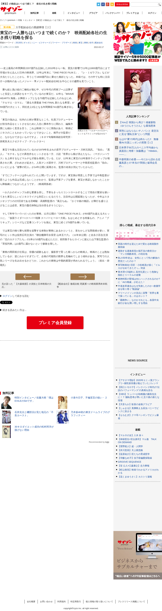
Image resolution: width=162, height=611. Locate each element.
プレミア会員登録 (55, 322)
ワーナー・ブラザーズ (61, 43)
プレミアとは (132, 13)
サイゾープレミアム (11, 10)
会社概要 (31, 601)
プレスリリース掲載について (131, 601)
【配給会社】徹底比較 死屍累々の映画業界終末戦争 (82, 285)
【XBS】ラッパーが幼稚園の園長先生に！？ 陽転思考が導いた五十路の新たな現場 (138, 397)
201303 (19, 43)
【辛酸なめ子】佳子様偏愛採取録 (135, 458)
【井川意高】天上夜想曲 (130, 450)
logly (107, 442)
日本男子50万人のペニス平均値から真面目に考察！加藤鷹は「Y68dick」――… (139, 151)
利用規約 (61, 601)
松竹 (91, 43)
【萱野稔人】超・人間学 (130, 446)
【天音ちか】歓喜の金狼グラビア (135, 404)
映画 (75, 43)
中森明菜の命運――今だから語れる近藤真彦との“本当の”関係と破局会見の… (139, 162)
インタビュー (73, 13)
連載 (54, 13)
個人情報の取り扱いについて (99, 601)
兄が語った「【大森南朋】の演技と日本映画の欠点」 (27, 285)
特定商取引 (75, 601)
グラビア (93, 13)
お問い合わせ (46, 601)
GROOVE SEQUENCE (129, 462)
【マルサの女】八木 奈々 (131, 435)
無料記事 (34, 13)
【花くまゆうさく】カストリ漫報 (135, 476)
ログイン (7, 296)
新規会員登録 (122, 4)
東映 (86, 43)
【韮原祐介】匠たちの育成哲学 (134, 454)
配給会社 (99, 43)
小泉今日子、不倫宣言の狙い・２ (89, 397)
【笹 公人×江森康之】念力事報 (133, 465)
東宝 (80, 43)
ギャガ (26, 43)
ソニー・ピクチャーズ (41, 43)
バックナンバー (112, 13)
